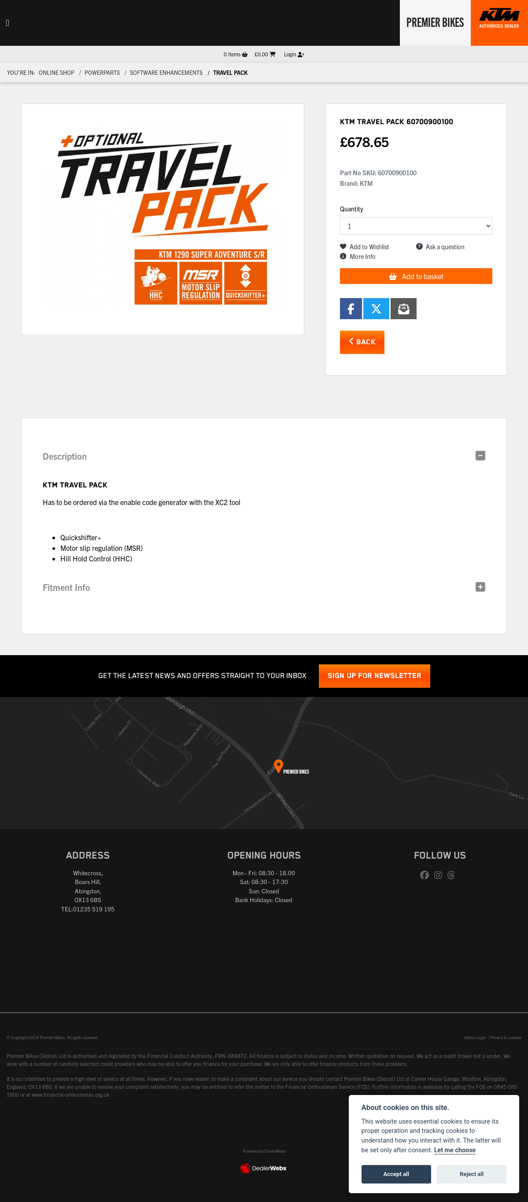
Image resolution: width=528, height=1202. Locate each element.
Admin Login (475, 1037)
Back (362, 342)
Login (294, 54)
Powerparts (102, 72)
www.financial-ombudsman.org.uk (70, 1094)
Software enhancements (166, 72)
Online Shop (56, 72)
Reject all (472, 1174)
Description (65, 455)
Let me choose (455, 1150)
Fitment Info (66, 587)
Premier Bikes (434, 21)
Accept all (396, 1174)
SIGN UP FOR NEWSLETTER (374, 676)
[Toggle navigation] (7, 23)
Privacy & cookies (505, 1037)
